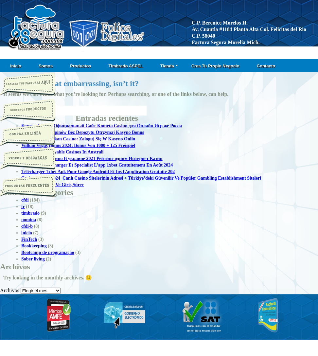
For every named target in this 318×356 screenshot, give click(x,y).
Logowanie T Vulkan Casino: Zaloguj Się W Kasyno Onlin (78, 138)
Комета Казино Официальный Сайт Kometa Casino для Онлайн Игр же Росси (101, 125)
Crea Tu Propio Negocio (215, 65)
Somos (46, 65)
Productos (80, 65)
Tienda (169, 65)
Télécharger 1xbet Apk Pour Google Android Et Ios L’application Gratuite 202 (98, 171)
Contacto (266, 65)
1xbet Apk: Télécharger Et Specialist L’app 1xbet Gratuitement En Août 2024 (97, 165)
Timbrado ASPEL (126, 65)
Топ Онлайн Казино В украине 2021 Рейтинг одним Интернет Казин (92, 158)
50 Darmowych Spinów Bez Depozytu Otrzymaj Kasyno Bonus (82, 132)
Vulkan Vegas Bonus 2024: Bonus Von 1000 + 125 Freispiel (78, 145)
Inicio (15, 65)
